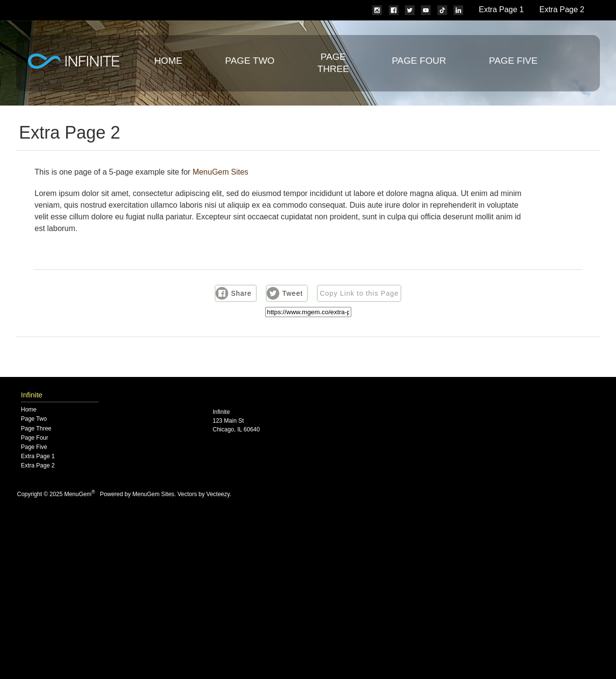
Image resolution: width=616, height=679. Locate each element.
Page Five (513, 60)
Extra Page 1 (501, 9)
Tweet (292, 293)
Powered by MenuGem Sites (137, 494)
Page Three (36, 429)
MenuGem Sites (221, 172)
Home (168, 60)
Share (241, 293)
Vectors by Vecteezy (204, 494)
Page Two (250, 60)
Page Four (419, 60)
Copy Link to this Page (359, 293)
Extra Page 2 (562, 9)
